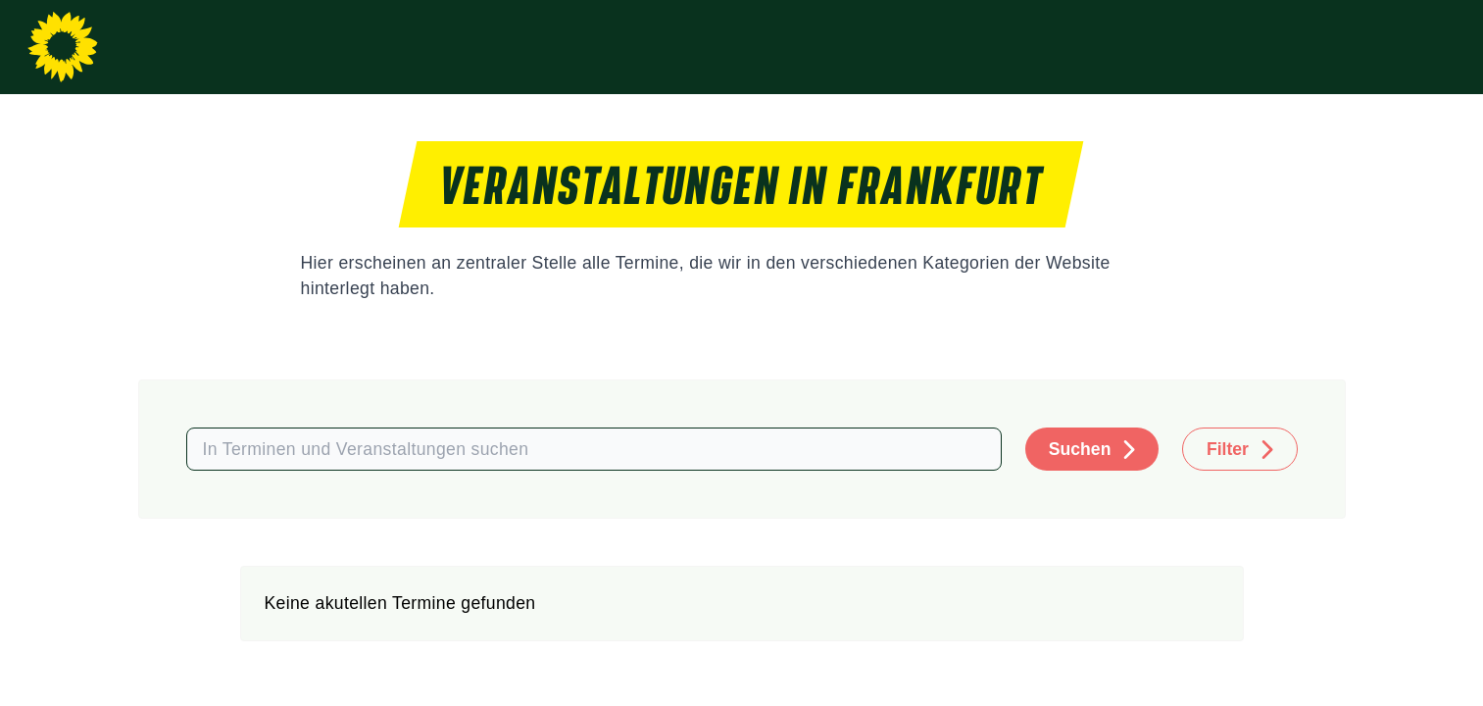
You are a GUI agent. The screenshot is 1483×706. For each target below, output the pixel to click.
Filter (1228, 449)
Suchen (1080, 449)
